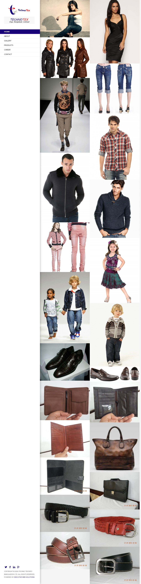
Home (7, 31)
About (7, 36)
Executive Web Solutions (24, 577)
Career (7, 49)
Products (8, 45)
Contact (8, 54)
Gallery (7, 40)
